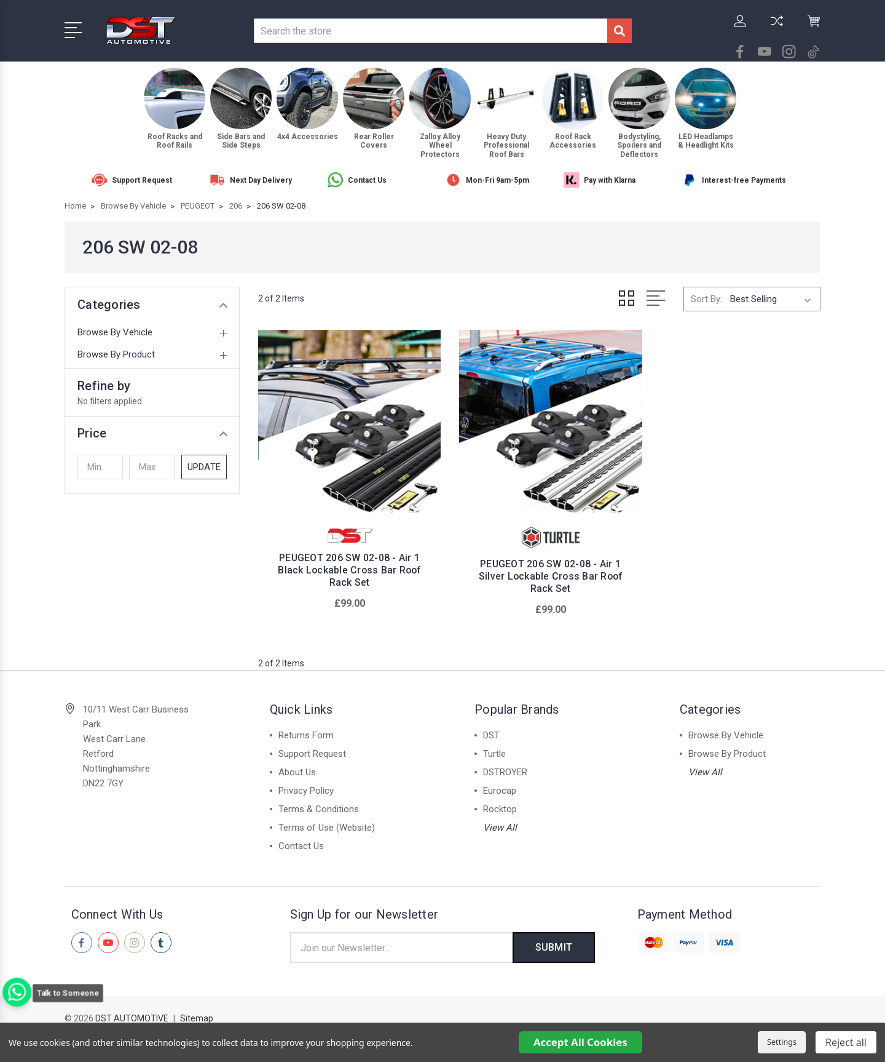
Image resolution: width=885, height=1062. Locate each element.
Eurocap (499, 782)
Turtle (494, 745)
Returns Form (306, 727)
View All (500, 819)
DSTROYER (505, 764)
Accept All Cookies (580, 1042)
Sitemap (196, 1010)
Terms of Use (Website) (326, 819)
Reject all (846, 1042)
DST (491, 727)
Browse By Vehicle (114, 332)
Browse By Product (116, 354)
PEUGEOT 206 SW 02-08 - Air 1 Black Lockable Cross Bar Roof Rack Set (346, 562)
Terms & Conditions (318, 801)
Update (204, 467)
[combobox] (430, 30)
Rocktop (500, 801)
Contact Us (301, 838)
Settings (781, 1042)
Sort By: (706, 299)
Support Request (312, 745)
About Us (297, 764)
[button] (152, 433)
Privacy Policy (306, 782)
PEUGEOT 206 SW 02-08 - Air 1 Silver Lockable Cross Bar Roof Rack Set (539, 568)
